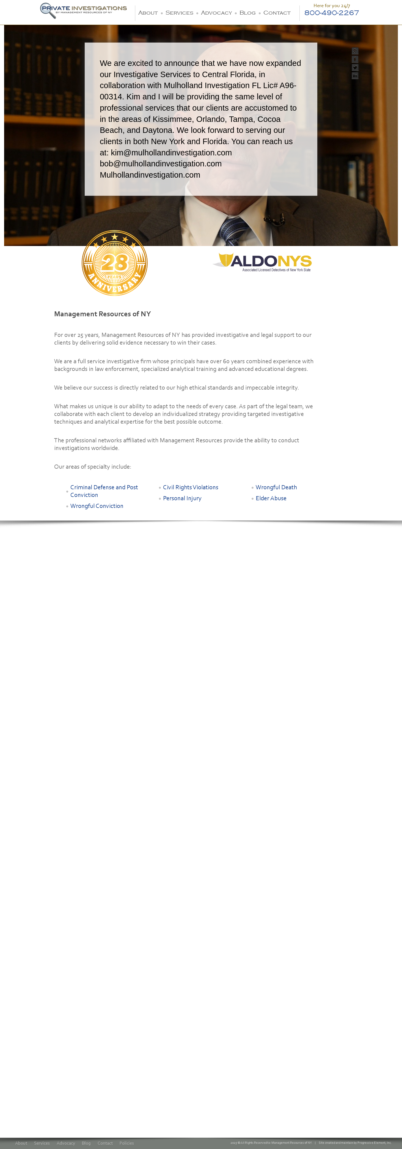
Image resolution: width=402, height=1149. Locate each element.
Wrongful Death (276, 488)
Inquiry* (24, 1042)
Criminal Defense (27, 771)
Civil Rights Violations (190, 488)
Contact (277, 13)
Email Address (31, 1026)
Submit (35, 1108)
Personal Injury (182, 499)
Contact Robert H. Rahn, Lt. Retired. (41, 651)
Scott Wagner (149, 619)
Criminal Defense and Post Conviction (104, 492)
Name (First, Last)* (37, 993)
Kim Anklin (87, 619)
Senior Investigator (156, 628)
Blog (247, 13)
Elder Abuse (271, 499)
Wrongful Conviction (96, 506)
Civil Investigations (28, 764)
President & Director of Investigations (38, 635)
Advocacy (216, 13)
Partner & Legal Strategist (92, 630)
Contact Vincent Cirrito (218, 652)
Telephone (27, 1010)
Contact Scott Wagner (160, 652)
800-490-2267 (331, 13)
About (148, 13)
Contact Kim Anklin (98, 655)
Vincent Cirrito (209, 619)
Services (179, 13)
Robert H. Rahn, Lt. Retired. (37, 622)
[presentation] (57, 1089)
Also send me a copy (42, 1072)
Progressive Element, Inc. (374, 1143)
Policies (127, 1143)
